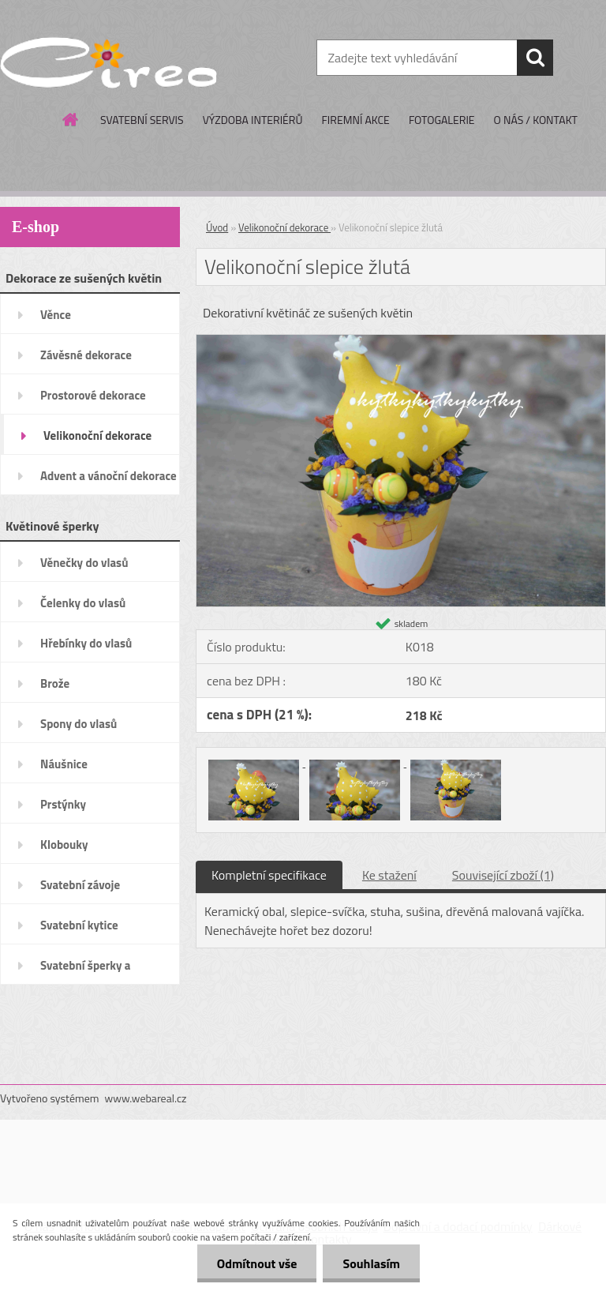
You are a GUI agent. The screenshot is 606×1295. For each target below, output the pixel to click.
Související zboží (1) (503, 874)
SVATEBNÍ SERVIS (142, 119)
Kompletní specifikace (269, 874)
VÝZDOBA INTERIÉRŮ (253, 119)
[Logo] (108, 58)
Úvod (217, 227)
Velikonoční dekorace (284, 227)
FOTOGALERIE (442, 119)
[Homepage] (71, 119)
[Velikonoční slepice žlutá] (400, 341)
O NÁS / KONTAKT (536, 119)
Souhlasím (371, 1263)
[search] (535, 57)
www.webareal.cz (146, 1098)
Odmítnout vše (257, 1263)
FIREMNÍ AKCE (355, 119)
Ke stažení (389, 874)
